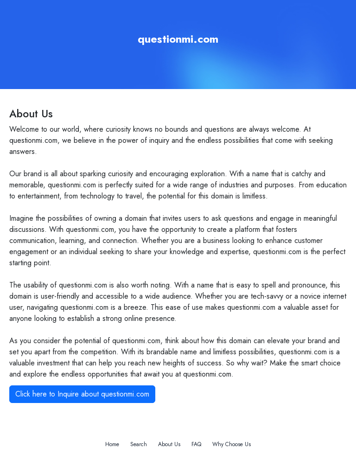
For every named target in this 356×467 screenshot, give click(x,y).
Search (138, 444)
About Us (169, 444)
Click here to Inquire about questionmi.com (82, 394)
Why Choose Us (231, 444)
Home (112, 444)
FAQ (196, 444)
